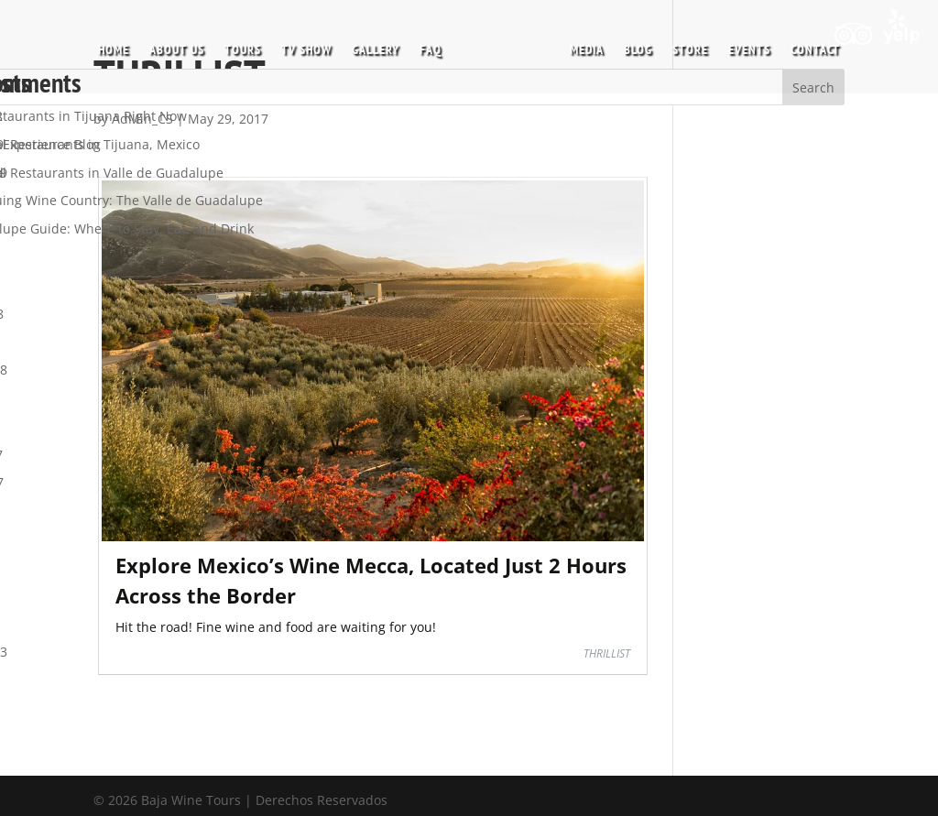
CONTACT (809, 45)
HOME (120, 45)
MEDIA (580, 45)
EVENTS (743, 45)
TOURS (249, 45)
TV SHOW (313, 45)
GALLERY (382, 45)
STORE (684, 45)
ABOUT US (183, 45)
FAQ (437, 45)
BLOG (631, 45)
